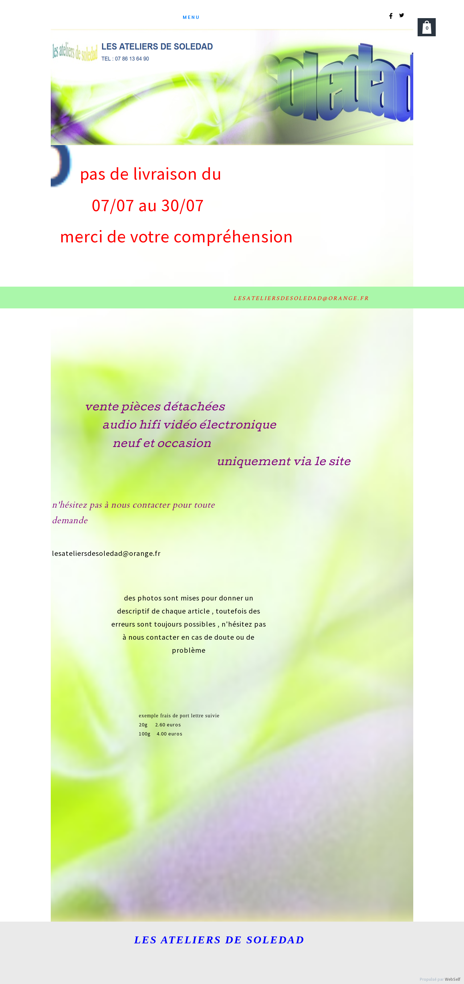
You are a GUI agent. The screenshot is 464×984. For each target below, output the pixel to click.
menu (191, 17)
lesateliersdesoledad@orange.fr (106, 553)
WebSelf (452, 979)
